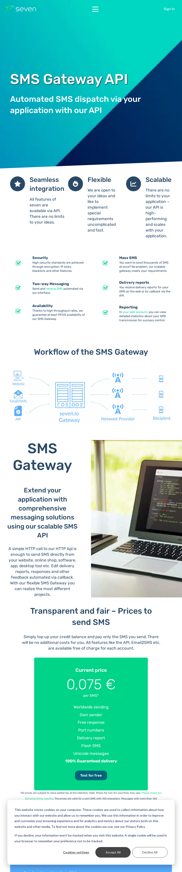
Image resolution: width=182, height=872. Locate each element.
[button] (95, 9)
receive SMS (54, 288)
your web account (135, 312)
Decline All (149, 852)
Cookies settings (76, 852)
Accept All (113, 852)
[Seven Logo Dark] (20, 9)
